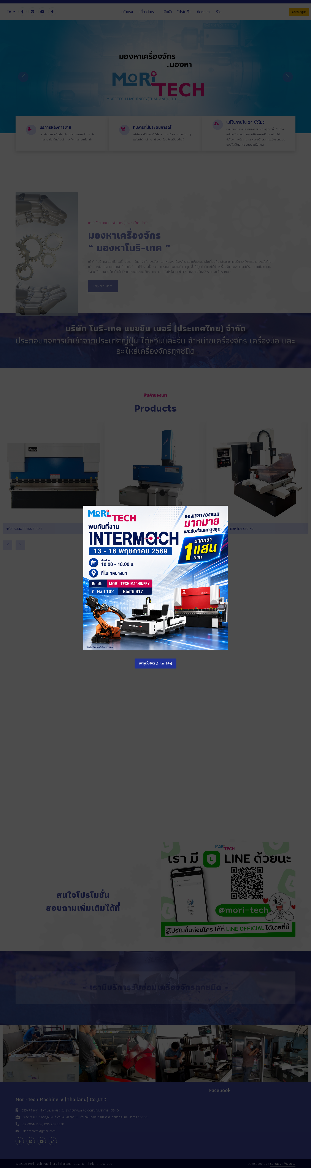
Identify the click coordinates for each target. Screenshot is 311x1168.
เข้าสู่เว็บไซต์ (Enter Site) (155, 663)
